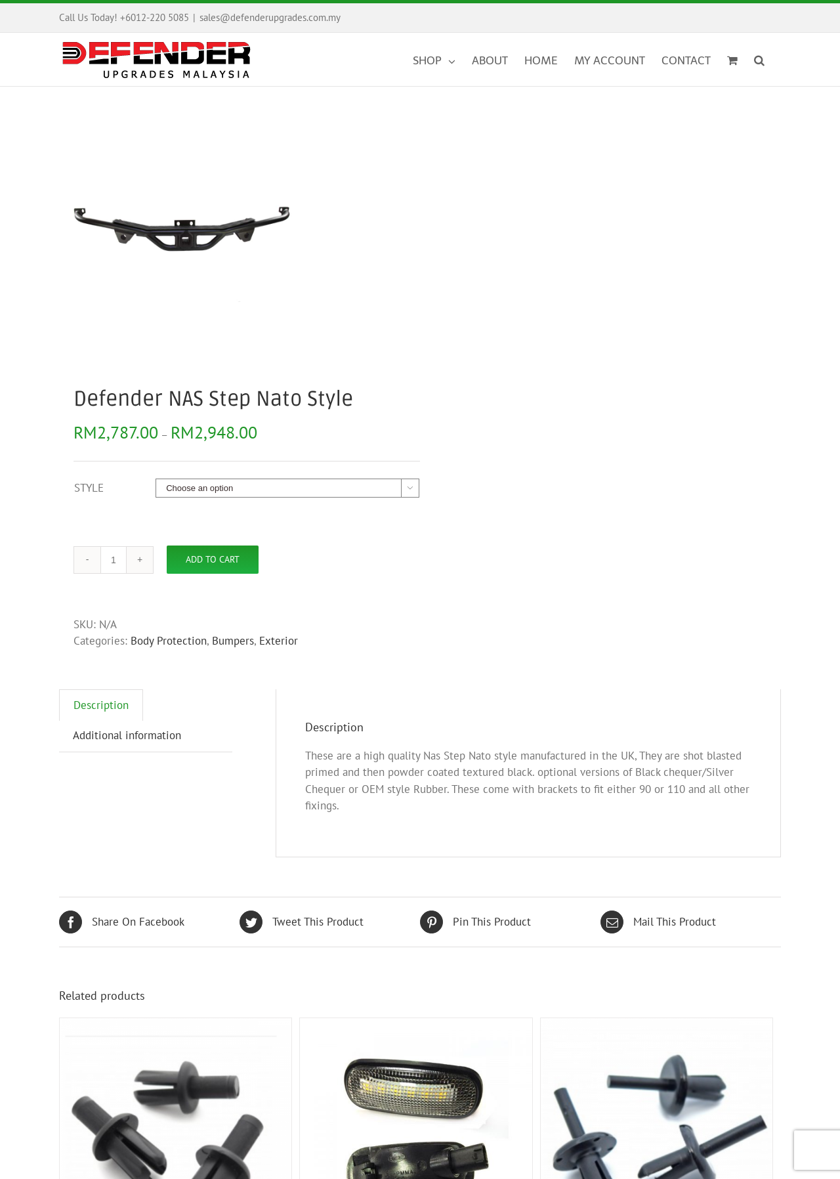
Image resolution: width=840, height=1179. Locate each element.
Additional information (127, 735)
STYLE (89, 488)
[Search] (759, 59)
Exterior (278, 640)
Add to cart (213, 559)
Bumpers (233, 640)
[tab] (101, 705)
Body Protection (169, 640)
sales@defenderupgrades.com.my (270, 17)
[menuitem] (442, 59)
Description (101, 705)
